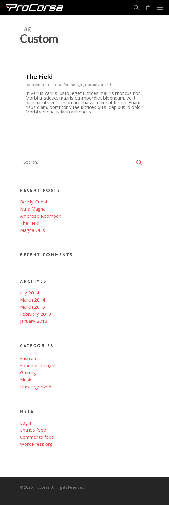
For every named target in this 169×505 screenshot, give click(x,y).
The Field (29, 223)
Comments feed (37, 437)
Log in (26, 423)
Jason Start (40, 85)
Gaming (28, 372)
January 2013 (34, 321)
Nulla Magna (33, 209)
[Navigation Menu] (160, 7)
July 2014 (29, 292)
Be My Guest (34, 201)
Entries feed (33, 430)
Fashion (28, 358)
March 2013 (32, 307)
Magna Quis (32, 230)
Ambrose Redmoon (40, 216)
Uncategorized (98, 85)
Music (26, 379)
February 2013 (35, 314)
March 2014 (32, 300)
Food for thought (68, 85)
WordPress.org (36, 444)
